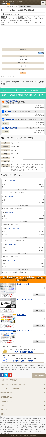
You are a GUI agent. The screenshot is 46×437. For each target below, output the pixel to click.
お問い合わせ (4, 409)
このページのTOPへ (39, 375)
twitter (6, 375)
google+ (10, 375)
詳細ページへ (39, 295)
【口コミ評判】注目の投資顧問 (9, 388)
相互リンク (3, 414)
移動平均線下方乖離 (11, 101)
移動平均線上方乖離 (11, 128)
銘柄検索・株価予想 (6, 392)
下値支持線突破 (9, 119)
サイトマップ (4, 405)
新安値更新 (8, 111)
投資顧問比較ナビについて (8, 401)
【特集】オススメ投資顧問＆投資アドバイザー (14, 384)
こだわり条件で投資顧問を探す (9, 380)
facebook (2, 375)
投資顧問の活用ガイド (6, 397)
